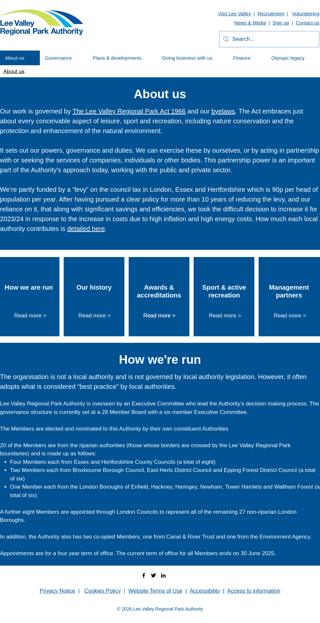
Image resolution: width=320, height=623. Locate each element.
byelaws (223, 111)
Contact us (307, 22)
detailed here (86, 228)
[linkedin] (163, 575)
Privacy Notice (57, 591)
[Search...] (268, 39)
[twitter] (153, 575)
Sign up (281, 22)
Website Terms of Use (155, 591)
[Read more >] (30, 316)
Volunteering (305, 13)
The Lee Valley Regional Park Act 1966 (129, 111)
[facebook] (143, 575)
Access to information (253, 591)
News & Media (250, 22)
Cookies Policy (102, 591)
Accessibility (205, 591)
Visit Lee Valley (234, 13)
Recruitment (271, 13)
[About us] (14, 71)
